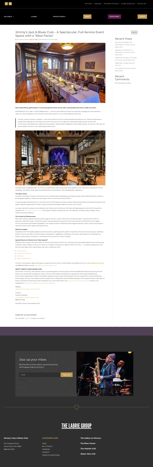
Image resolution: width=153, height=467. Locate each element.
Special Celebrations (23, 258)
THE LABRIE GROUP (76, 425)
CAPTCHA (23, 380)
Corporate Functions (24, 253)
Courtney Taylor (22, 39)
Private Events (59, 16)
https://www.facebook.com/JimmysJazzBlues (39, 283)
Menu (87, 16)
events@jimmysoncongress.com (45, 265)
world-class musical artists (33, 210)
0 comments (53, 39)
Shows (142, 16)
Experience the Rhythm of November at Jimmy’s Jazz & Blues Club (125, 52)
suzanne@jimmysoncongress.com (27, 297)
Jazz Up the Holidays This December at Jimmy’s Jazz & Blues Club (125, 44)
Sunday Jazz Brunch (128, 3)
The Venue (8, 16)
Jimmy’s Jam (141, 3)
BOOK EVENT (114, 16)
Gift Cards (88, 3)
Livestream (97, 3)
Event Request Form (95, 263)
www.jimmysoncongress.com (78, 281)
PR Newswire (43, 39)
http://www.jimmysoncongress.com (27, 289)
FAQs (44, 443)
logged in (27, 318)
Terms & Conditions (51, 455)
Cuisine (34, 16)
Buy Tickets (47, 446)
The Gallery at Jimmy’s (111, 3)
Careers (46, 449)
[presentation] (34, 386)
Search (134, 32)
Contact (45, 452)
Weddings (20, 256)
